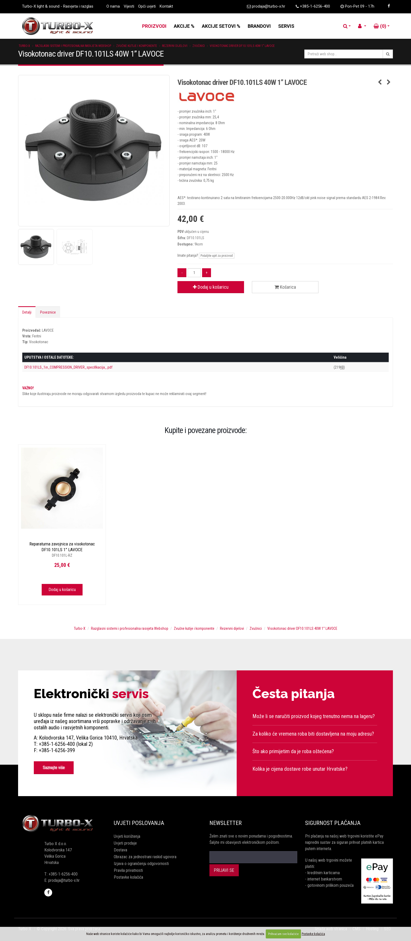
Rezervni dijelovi (174, 46)
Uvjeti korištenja (127, 836)
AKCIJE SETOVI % (221, 26)
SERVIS (286, 26)
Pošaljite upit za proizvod (217, 256)
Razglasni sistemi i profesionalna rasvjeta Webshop (73, 46)
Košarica (285, 287)
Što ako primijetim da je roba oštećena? (293, 751)
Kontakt (166, 6)
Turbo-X (24, 46)
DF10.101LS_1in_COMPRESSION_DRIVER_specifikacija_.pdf (68, 367)
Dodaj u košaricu (211, 287)
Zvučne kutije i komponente (136, 46)
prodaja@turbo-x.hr (268, 6)
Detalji (26, 312)
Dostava (120, 849)
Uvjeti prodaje (125, 843)
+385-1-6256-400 (315, 6)
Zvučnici (198, 46)
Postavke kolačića (128, 877)
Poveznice (48, 312)
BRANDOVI (259, 26)
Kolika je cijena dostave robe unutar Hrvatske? (300, 769)
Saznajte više (54, 767)
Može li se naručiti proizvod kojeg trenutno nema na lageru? (313, 716)
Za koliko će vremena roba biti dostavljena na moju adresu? (313, 734)
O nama (113, 6)
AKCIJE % (184, 26)
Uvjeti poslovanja (139, 823)
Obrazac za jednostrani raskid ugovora (145, 856)
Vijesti (129, 6)
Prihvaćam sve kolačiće (283, 934)
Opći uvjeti (147, 6)
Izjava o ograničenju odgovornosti (141, 863)
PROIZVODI (154, 26)
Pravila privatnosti (128, 870)
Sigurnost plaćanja (332, 823)
